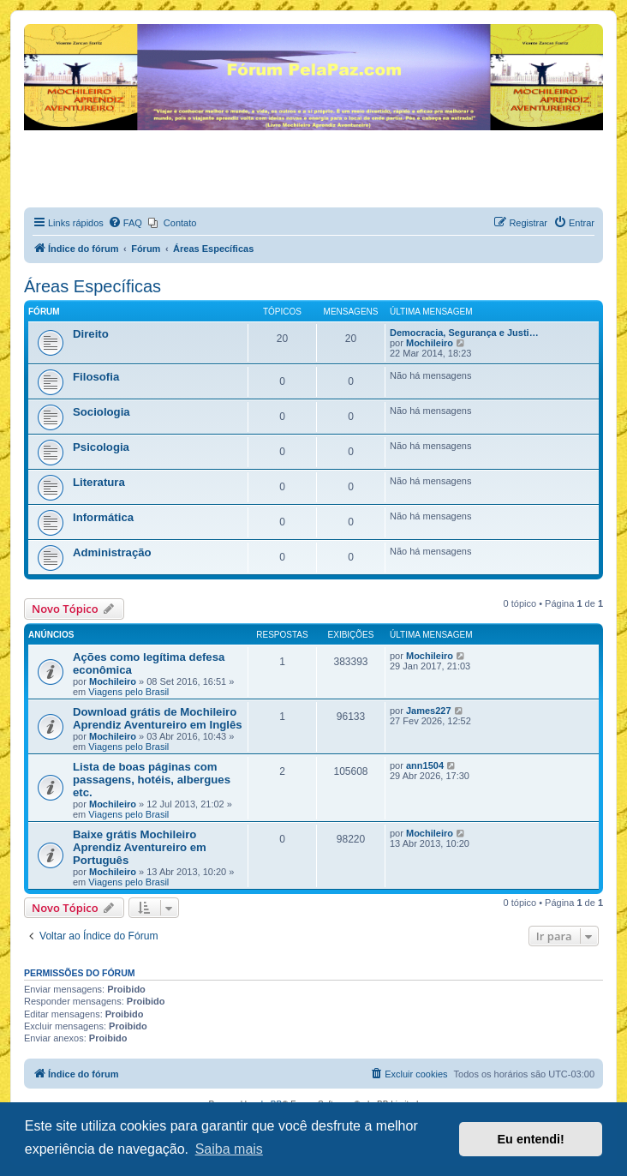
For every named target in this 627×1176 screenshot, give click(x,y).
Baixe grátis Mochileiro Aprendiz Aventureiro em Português (139, 847)
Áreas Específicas (92, 286)
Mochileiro (429, 343)
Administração (112, 552)
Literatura (99, 482)
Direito (91, 333)
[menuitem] (125, 223)
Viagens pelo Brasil (128, 692)
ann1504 (425, 765)
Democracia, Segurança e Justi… (464, 332)
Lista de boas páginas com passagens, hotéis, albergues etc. (151, 779)
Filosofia (96, 376)
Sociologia (101, 411)
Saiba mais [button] (229, 1149)
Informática (103, 517)
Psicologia (101, 447)
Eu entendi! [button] (531, 1139)
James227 (428, 710)
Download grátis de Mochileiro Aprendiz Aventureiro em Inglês (157, 718)
